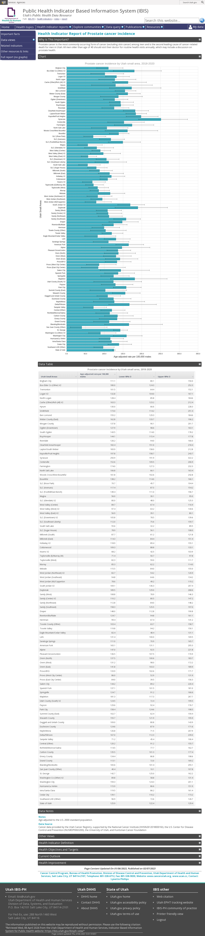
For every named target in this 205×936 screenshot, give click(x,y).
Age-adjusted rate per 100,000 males (94, 375)
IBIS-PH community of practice (177, 908)
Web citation (165, 896)
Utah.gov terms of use (124, 914)
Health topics (25, 27)
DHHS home (89, 896)
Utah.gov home (120, 896)
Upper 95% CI (164, 376)
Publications (134, 27)
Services (12, 2)
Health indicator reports (52, 27)
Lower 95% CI (125, 376)
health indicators (44, 19)
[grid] (116, 588)
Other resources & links (14, 51)
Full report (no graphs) (14, 57)
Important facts (10, 34)
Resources (153, 27)
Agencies (21, 2)
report (64, 19)
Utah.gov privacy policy (125, 908)
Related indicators (11, 45)
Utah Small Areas (49, 376)
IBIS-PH (31, 19)
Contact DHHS (90, 902)
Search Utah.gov (190, 2)
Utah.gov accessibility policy (128, 902)
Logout (161, 920)
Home (6, 27)
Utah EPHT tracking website (175, 902)
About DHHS (89, 908)
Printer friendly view (170, 914)
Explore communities (87, 27)
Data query (113, 27)
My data (198, 27)
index (56, 19)
